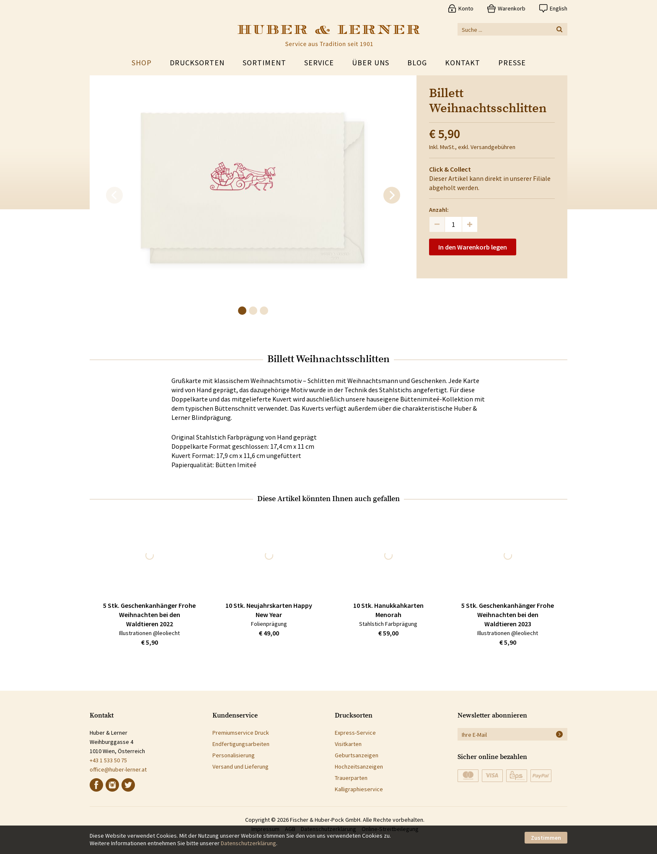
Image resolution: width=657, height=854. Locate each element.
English (558, 8)
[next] (391, 195)
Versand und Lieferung (240, 766)
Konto (465, 8)
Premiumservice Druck (240, 732)
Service (319, 62)
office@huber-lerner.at (118, 769)
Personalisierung (233, 755)
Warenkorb (511, 8)
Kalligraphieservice (359, 789)
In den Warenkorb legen (472, 247)
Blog (417, 62)
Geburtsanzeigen (356, 755)
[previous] (114, 195)
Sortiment (264, 62)
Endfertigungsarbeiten (240, 744)
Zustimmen (546, 837)
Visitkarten (348, 744)
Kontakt (462, 62)
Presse (512, 62)
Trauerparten (351, 778)
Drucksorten (197, 62)
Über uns (370, 62)
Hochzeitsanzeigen (359, 766)
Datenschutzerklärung (248, 843)
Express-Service (355, 732)
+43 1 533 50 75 (108, 760)
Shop (142, 62)
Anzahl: (439, 210)
